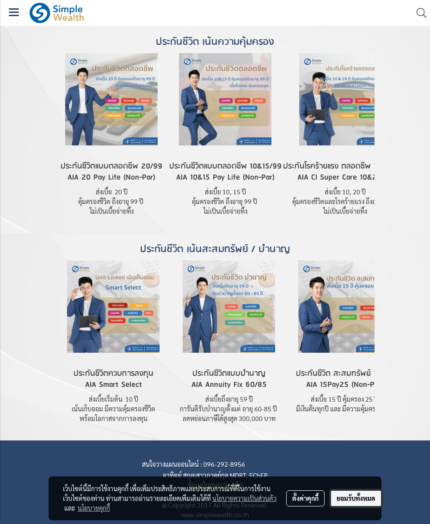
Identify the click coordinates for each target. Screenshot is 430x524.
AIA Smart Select (113, 384)
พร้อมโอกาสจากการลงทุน (113, 418)
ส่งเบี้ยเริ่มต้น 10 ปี (113, 399)
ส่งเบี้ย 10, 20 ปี (345, 191)
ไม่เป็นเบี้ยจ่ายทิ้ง (112, 211)
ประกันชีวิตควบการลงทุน (114, 373)
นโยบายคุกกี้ (94, 508)
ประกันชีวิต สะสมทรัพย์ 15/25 (344, 373)
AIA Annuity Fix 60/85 (229, 384)
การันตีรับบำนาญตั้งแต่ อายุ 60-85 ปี (229, 408)
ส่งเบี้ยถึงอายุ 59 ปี (229, 399)
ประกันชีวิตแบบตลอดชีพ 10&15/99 (225, 166)
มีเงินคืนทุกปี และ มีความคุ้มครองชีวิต (344, 408)
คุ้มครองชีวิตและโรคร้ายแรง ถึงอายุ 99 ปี (345, 201)
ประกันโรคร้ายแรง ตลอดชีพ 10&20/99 (345, 166)
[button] (418, 13)
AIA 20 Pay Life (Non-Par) (111, 177)
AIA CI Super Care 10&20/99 (345, 177)
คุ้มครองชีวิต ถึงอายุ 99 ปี (111, 201)
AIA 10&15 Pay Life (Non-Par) (225, 177)
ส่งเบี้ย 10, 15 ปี (225, 191)
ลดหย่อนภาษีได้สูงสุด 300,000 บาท (229, 418)
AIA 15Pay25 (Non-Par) (344, 384)
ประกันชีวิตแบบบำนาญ (228, 373)
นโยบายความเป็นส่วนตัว (244, 498)
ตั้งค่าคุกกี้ (305, 498)
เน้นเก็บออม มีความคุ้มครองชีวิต (113, 408)
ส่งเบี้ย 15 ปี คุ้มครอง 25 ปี (344, 399)
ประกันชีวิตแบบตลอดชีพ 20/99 (111, 166)
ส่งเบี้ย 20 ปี (112, 191)
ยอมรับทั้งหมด (356, 498)
